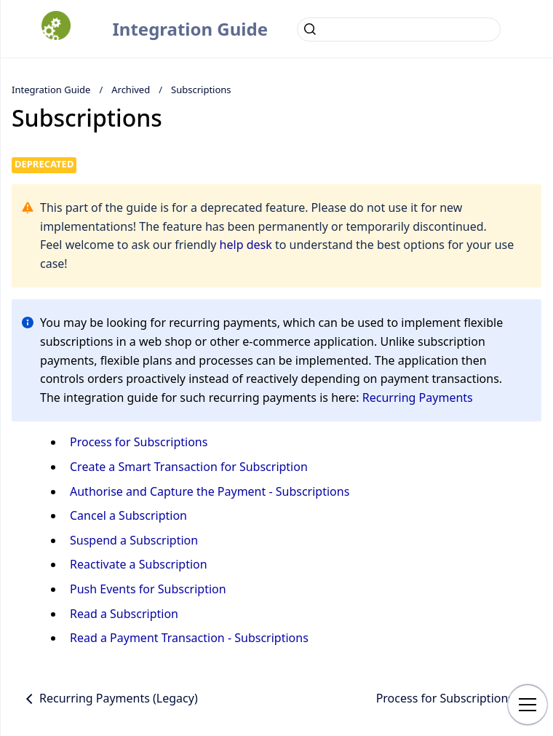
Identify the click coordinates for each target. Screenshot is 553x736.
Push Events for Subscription (148, 589)
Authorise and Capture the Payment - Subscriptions (209, 491)
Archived (130, 89)
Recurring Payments (417, 397)
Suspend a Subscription (134, 540)
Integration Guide (190, 29)
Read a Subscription (124, 614)
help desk (246, 245)
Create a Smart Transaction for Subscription (189, 467)
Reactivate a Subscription (138, 564)
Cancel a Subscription (128, 515)
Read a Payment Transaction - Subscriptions (189, 638)
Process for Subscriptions (138, 442)
